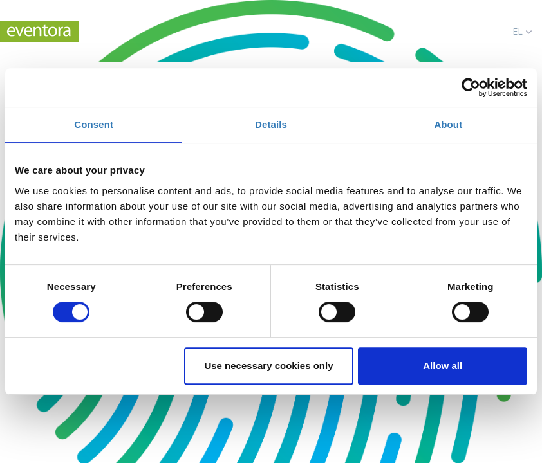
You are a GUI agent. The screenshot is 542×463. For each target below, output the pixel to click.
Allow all (442, 365)
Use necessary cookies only (268, 365)
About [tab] (448, 124)
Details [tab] (271, 124)
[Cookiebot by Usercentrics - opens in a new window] (471, 87)
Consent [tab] (93, 124)
